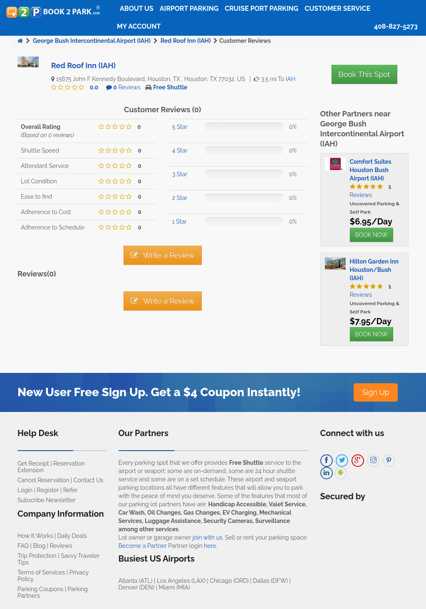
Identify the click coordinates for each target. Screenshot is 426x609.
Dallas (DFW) (270, 580)
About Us (137, 8)
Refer (70, 490)
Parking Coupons (40, 589)
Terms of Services (41, 572)
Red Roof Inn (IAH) (186, 40)
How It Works (35, 536)
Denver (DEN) (137, 587)
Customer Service (337, 8)
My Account (139, 26)
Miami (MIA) (174, 587)
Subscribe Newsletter (46, 500)
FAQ (23, 545)
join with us (208, 537)
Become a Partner (143, 545)
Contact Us (88, 480)
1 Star (179, 221)
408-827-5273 (396, 26)
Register (48, 490)
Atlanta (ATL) (136, 580)
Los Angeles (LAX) (181, 580)
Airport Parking (189, 8)
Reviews (127, 87)
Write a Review (163, 255)
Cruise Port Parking (261, 8)
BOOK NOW (371, 235)
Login (24, 490)
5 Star (180, 126)
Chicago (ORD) (229, 580)
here (210, 545)
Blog (39, 545)
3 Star (180, 174)
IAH (290, 79)
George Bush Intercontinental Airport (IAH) (92, 40)
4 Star (180, 150)
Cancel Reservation (43, 480)
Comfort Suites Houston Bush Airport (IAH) (370, 170)
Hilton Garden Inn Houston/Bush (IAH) (374, 269)
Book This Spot (364, 74)
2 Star (179, 198)
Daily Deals (72, 536)
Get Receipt (33, 463)
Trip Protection (37, 555)
